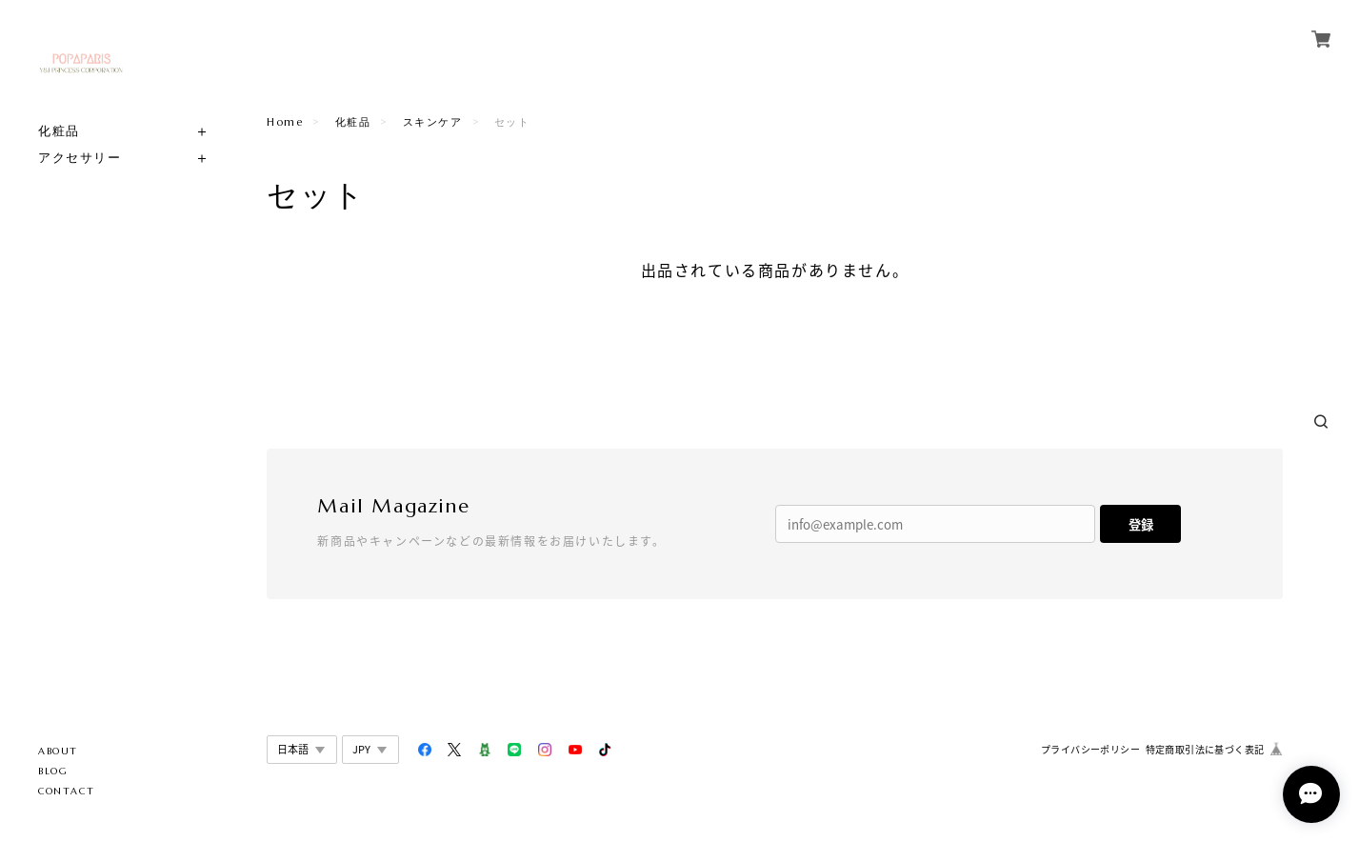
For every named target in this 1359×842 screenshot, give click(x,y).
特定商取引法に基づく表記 (1205, 749)
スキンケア (433, 122)
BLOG (53, 771)
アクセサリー (80, 157)
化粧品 (59, 131)
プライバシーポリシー (1090, 749)
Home (285, 122)
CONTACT (66, 791)
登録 (1141, 524)
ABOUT (58, 751)
